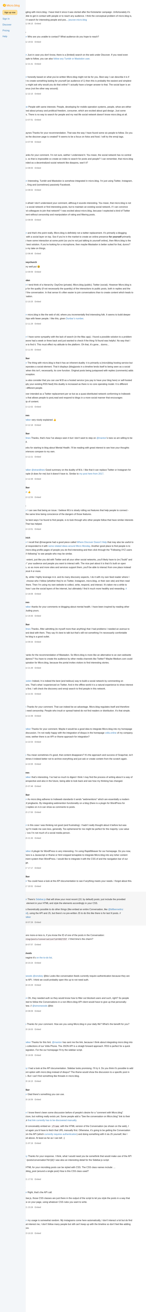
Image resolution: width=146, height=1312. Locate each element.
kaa (38, 76)
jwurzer (40, 8)
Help (5, 36)
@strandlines (42, 461)
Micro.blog (13, 5)
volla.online (53, 783)
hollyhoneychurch (46, 281)
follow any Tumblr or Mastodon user (106, 62)
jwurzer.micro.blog (45, 23)
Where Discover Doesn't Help (111, 569)
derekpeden (42, 299)
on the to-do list (63, 1019)
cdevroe (40, 36)
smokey (40, 956)
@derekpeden (43, 719)
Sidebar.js (60, 961)
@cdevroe (41, 110)
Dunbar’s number (109, 338)
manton (40, 54)
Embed (56, 27)
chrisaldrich (42, 565)
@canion (40, 749)
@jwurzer (41, 40)
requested (57, 975)
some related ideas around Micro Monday (110, 573)
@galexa (40, 805)
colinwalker (42, 381)
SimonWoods (43, 1015)
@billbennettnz (43, 975)
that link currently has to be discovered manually (97, 1190)
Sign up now (9, 12)
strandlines (42, 438)
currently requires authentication (110, 1203)
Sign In (6, 19)
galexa (39, 351)
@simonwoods (43, 1037)
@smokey (57, 1037)
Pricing (6, 30)
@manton (41, 196)
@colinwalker (43, 443)
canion (39, 329)
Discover (7, 24)
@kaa (39, 218)
